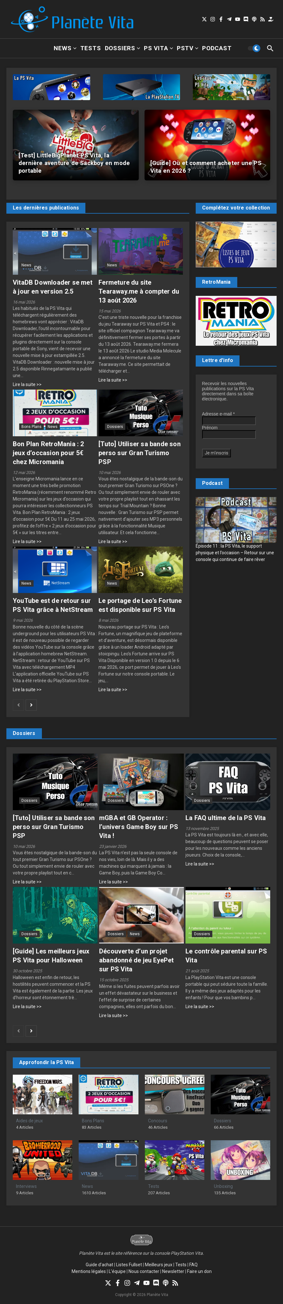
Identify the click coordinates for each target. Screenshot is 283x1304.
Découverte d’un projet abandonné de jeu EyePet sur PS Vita (136, 960)
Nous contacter (144, 1271)
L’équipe (117, 1271)
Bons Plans (31, 426)
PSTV (187, 48)
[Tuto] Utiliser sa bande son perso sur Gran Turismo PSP (139, 453)
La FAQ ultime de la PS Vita (225, 818)
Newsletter (173, 1271)
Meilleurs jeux (158, 1264)
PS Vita (158, 48)
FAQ (193, 1264)
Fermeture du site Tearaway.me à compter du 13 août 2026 (138, 291)
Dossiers (122, 48)
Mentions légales (89, 1271)
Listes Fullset (129, 1264)
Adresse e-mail (218, 413)
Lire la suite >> (27, 384)
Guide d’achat (99, 1264)
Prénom (210, 427)
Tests (90, 48)
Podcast (217, 48)
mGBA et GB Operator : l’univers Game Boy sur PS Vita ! (138, 827)
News (65, 48)
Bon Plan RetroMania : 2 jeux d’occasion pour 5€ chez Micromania (48, 453)
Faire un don (199, 1271)
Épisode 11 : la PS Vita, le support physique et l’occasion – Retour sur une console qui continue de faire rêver (235, 552)
